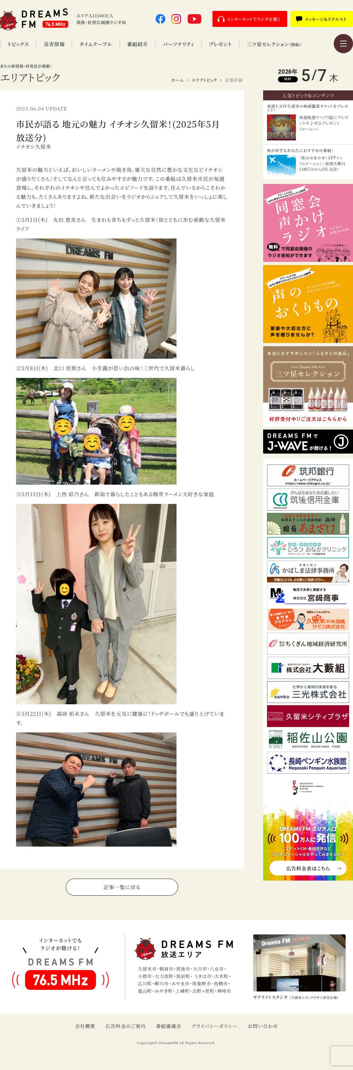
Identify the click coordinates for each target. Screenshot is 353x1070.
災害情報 (54, 43)
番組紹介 (137, 43)
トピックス (18, 43)
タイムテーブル (95, 43)
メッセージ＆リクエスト (326, 19)
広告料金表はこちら (308, 868)
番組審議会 (168, 1026)
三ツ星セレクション (273, 43)
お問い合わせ (263, 1026)
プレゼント (220, 43)
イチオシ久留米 (33, 146)
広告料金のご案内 (126, 1026)
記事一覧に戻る (122, 887)
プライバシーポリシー (214, 1026)
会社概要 (85, 1026)
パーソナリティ (178, 43)
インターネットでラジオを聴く (254, 19)
